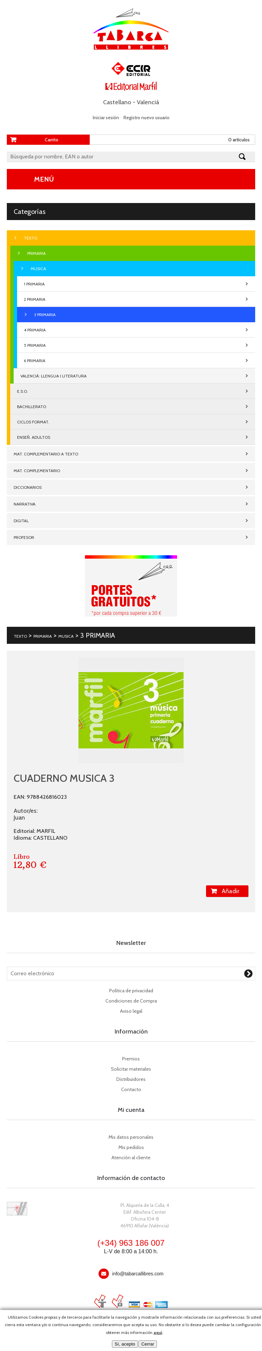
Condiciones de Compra (131, 1001)
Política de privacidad (131, 991)
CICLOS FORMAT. (33, 421)
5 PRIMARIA (35, 345)
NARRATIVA (24, 504)
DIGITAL (21, 520)
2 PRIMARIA (34, 299)
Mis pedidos (131, 1147)
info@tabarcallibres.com (137, 1273)
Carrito (51, 140)
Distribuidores (131, 1079)
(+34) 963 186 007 (131, 1242)
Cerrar (147, 1344)
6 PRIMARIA (34, 360)
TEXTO (30, 237)
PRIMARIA (36, 253)
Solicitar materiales (131, 1069)
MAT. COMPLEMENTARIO (37, 470)
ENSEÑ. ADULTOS (33, 437)
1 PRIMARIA (34, 283)
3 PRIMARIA (45, 314)
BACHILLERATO (31, 406)
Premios (131, 1059)
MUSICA (38, 268)
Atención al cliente (131, 1157)
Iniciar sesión (106, 117)
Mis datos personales (131, 1137)
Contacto (131, 1089)
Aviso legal (131, 1011)
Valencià (148, 102)
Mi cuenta (131, 1110)
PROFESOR (24, 537)
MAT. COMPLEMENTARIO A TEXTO (46, 453)
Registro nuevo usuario (146, 117)
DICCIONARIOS (28, 487)
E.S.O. (22, 391)
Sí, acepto (125, 1344)
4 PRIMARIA (35, 329)
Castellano (117, 102)
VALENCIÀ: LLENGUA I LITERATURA (53, 375)
